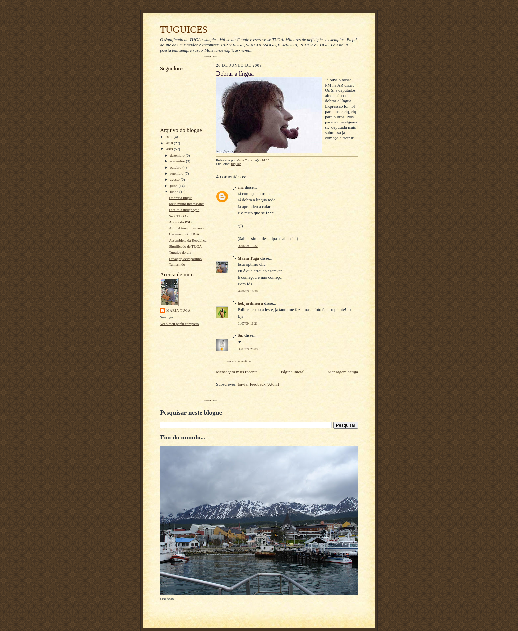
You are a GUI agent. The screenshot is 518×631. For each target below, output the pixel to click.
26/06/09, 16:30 (248, 291)
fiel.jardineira (250, 303)
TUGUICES (184, 29)
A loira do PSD (180, 222)
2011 (170, 137)
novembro (178, 161)
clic (241, 187)
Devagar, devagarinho (185, 259)
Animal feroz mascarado (187, 228)
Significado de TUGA (185, 246)
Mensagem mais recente (237, 371)
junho (174, 191)
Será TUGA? (178, 216)
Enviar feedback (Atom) (258, 384)
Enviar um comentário (237, 361)
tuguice (236, 164)
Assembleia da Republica (188, 240)
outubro (176, 167)
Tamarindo (177, 264)
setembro (177, 173)
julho (174, 186)
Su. (240, 335)
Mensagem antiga (343, 371)
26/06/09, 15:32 (248, 246)
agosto (175, 179)
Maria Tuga (178, 310)
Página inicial (292, 371)
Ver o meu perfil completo (179, 324)
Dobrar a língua (180, 198)
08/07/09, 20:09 (248, 349)
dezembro (178, 155)
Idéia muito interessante (186, 204)
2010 (170, 143)
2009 (170, 149)
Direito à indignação (184, 210)
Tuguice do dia (180, 252)
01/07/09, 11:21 (248, 323)
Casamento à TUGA (184, 234)
